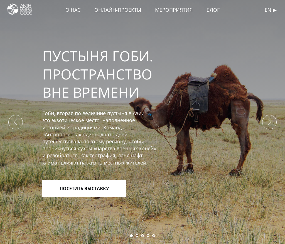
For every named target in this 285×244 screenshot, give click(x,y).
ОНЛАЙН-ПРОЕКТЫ (117, 9)
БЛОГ (213, 9)
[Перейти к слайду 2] (137, 235)
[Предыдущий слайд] (15, 122)
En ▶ (271, 9)
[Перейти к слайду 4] (148, 235)
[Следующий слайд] (269, 122)
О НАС (72, 9)
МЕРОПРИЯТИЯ (174, 9)
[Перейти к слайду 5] (153, 235)
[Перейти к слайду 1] (131, 235)
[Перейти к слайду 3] (142, 235)
